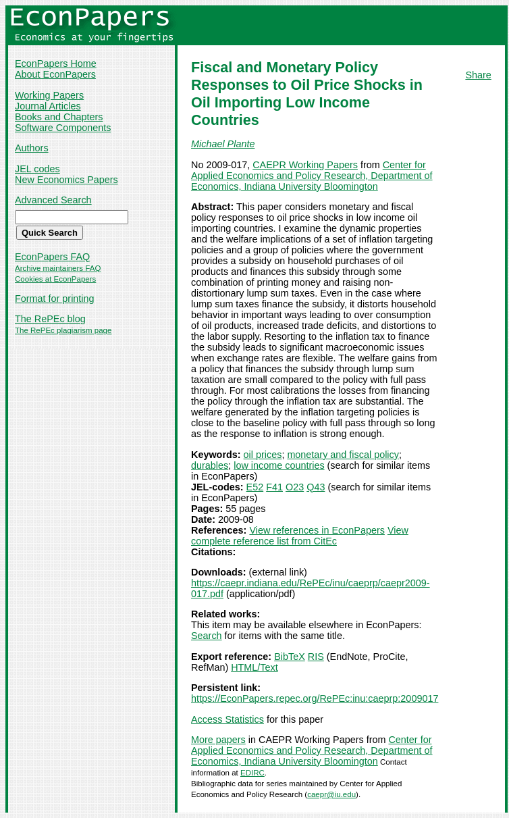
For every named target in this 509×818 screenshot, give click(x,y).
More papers (218, 739)
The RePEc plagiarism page (63, 330)
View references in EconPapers (317, 530)
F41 (274, 487)
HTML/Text (254, 667)
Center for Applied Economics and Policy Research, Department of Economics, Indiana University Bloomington (312, 175)
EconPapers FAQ (52, 256)
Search (206, 635)
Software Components (63, 127)
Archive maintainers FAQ (58, 268)
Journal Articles (48, 106)
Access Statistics (227, 719)
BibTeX (289, 656)
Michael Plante (222, 143)
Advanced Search (53, 200)
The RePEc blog (50, 318)
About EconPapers (55, 74)
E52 (255, 487)
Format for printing (55, 298)
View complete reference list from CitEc (299, 535)
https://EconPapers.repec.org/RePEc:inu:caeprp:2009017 (314, 698)
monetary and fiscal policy (343, 454)
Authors (32, 148)
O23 (295, 487)
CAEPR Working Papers (305, 164)
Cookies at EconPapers (55, 279)
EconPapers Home (56, 63)
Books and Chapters (59, 116)
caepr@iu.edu (331, 794)
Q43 (315, 487)
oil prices (263, 454)
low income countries (279, 465)
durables (209, 465)
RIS (316, 656)
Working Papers (49, 95)
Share (478, 75)
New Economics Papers (66, 179)
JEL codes (37, 168)
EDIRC (252, 773)
